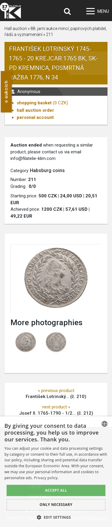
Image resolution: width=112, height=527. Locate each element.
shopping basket (34, 103)
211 (49, 34)
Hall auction (15, 28)
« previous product (56, 390)
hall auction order (35, 110)
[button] (56, 517)
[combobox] (105, 424)
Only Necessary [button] (55, 504)
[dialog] (56, 471)
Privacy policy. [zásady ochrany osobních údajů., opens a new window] (46, 477)
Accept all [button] (56, 490)
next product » (56, 407)
